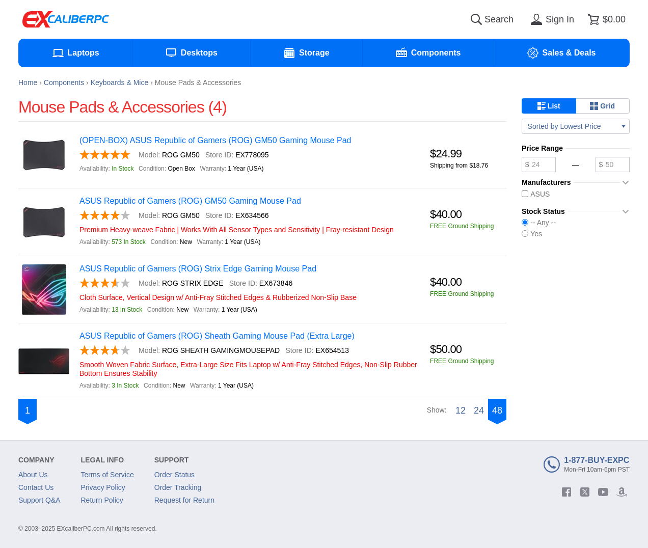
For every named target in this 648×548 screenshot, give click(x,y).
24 (479, 410)
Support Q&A (39, 500)
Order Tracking (178, 487)
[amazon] (621, 492)
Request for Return (184, 500)
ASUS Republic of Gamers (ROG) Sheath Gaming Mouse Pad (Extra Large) (217, 336)
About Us (33, 475)
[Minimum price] (539, 164)
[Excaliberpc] (65, 19)
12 (460, 410)
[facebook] (566, 492)
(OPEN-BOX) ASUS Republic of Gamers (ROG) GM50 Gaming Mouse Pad (215, 140)
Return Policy (102, 500)
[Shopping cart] (605, 19)
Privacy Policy (103, 487)
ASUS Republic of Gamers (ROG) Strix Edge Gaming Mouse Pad (197, 268)
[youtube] (603, 492)
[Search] (476, 19)
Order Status (174, 475)
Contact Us (35, 487)
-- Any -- (539, 222)
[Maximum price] (613, 164)
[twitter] (585, 492)
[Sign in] (550, 19)
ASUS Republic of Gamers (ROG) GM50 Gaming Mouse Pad (190, 201)
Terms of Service (107, 475)
